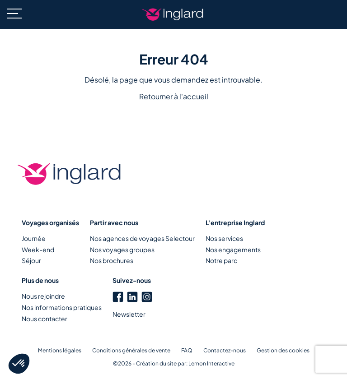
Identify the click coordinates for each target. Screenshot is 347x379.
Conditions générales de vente (131, 350)
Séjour (31, 260)
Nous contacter (44, 318)
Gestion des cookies (283, 350)
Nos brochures (111, 260)
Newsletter (129, 314)
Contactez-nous (224, 350)
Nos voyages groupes (122, 249)
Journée (34, 238)
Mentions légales (59, 350)
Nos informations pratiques (62, 307)
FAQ (186, 350)
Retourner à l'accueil (173, 96)
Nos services (224, 238)
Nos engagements (233, 249)
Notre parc (221, 260)
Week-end (38, 249)
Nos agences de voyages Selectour (142, 238)
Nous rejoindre (43, 296)
